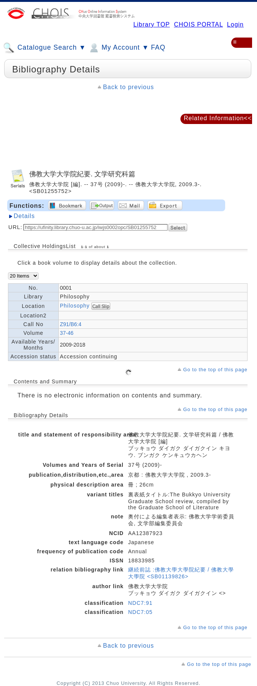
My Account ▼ (118, 47)
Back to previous (128, 87)
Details (24, 216)
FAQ (158, 47)
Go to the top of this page (215, 369)
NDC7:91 (140, 603)
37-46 (67, 333)
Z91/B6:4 (70, 324)
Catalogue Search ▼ (44, 47)
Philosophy (75, 305)
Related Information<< (218, 118)
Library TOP (151, 24)
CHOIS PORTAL (198, 24)
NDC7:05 (140, 612)
